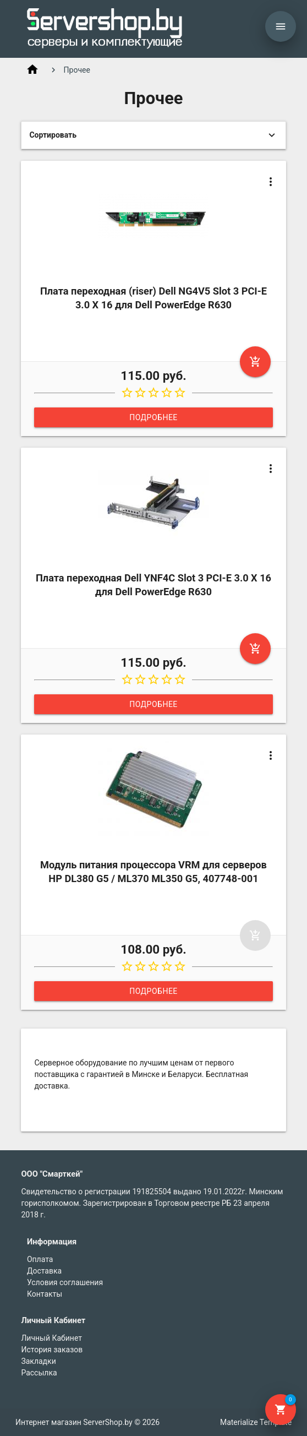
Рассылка (39, 1372)
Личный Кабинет (51, 1338)
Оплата (40, 1259)
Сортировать (52, 134)
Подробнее (153, 417)
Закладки (38, 1361)
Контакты (44, 1294)
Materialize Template (256, 1422)
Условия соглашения (65, 1282)
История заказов (52, 1349)
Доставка (44, 1270)
